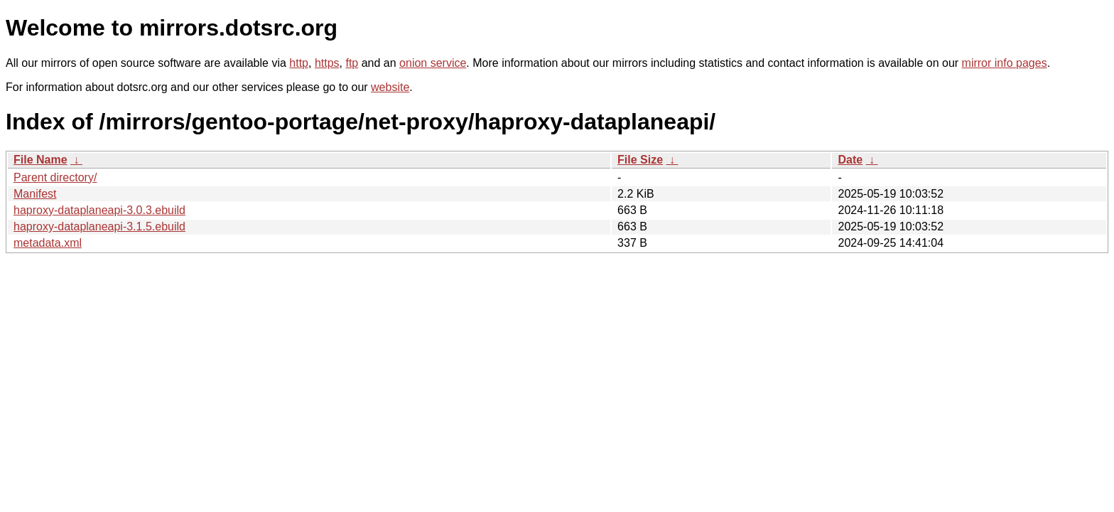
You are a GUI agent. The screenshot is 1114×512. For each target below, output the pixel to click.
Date (850, 160)
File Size (640, 160)
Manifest (34, 194)
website (390, 87)
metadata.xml (47, 243)
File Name (40, 160)
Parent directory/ (55, 177)
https (327, 63)
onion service (432, 63)
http (298, 63)
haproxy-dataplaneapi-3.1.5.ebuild (99, 226)
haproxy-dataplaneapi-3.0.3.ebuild (99, 210)
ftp (351, 63)
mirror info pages (1004, 63)
